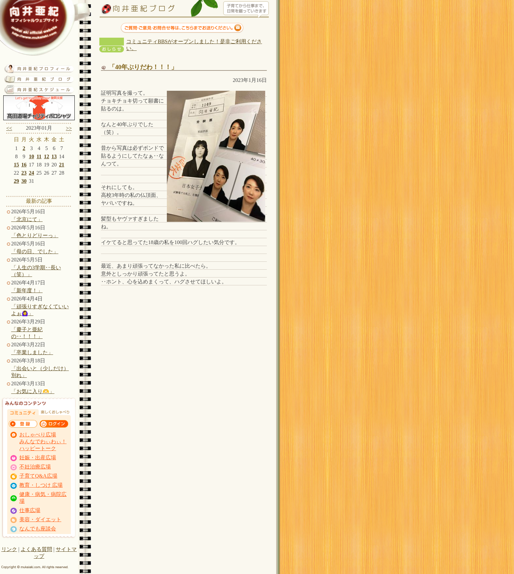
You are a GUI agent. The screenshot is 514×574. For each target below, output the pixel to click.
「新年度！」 (27, 290)
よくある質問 (36, 549)
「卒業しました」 (32, 352)
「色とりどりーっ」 (34, 235)
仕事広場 (29, 510)
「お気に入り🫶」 (32, 391)
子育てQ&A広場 (38, 476)
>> (69, 128)
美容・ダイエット (40, 519)
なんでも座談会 (37, 528)
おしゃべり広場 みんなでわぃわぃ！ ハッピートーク (43, 441)
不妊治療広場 (35, 466)
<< (9, 128)
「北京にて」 (27, 219)
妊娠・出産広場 (37, 457)
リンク (9, 549)
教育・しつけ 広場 (41, 485)
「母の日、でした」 (34, 251)
